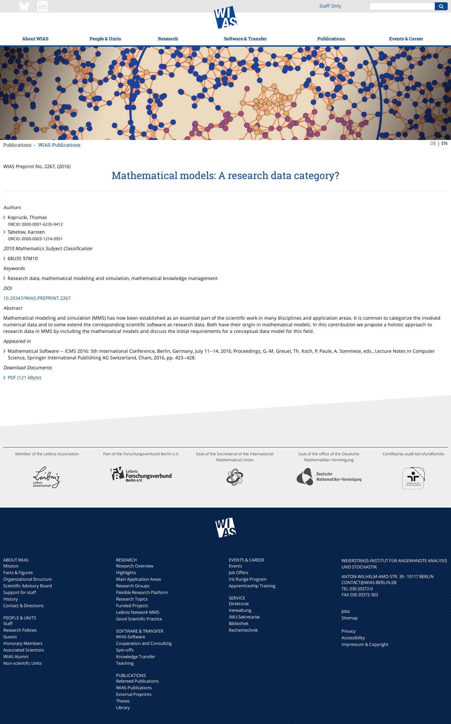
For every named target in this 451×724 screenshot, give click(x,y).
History (10, 599)
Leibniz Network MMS (137, 612)
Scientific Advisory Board (27, 586)
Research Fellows (20, 630)
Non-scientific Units (22, 663)
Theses (123, 701)
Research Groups (132, 586)
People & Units (105, 38)
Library (123, 707)
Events (235, 566)
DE (433, 143)
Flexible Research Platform (142, 592)
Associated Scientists (23, 650)
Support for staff (19, 592)
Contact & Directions (23, 606)
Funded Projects (132, 606)
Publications (331, 38)
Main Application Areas (138, 579)
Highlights (126, 572)
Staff (8, 623)
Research (168, 38)
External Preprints (133, 694)
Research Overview (134, 566)
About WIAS (35, 38)
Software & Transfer (245, 38)
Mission (11, 566)
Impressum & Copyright (365, 644)
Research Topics (131, 599)
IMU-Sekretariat (244, 617)
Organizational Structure (27, 579)
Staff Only (330, 6)
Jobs (346, 611)
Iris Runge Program (247, 579)
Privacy (349, 631)
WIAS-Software (130, 637)
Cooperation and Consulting (144, 643)
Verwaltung (240, 610)
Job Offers (238, 572)
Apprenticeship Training (252, 586)
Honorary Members (22, 643)
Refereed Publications (137, 681)
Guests (10, 637)
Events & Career (406, 38)
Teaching (125, 663)
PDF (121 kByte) (24, 377)
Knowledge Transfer (135, 656)
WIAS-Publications (59, 145)
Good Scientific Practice (139, 619)
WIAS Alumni (15, 656)
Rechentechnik (243, 630)
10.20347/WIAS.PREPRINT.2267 (37, 298)
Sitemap (350, 618)
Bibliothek (239, 623)
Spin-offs (125, 650)
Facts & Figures (18, 572)
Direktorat (239, 604)
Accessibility (353, 638)
